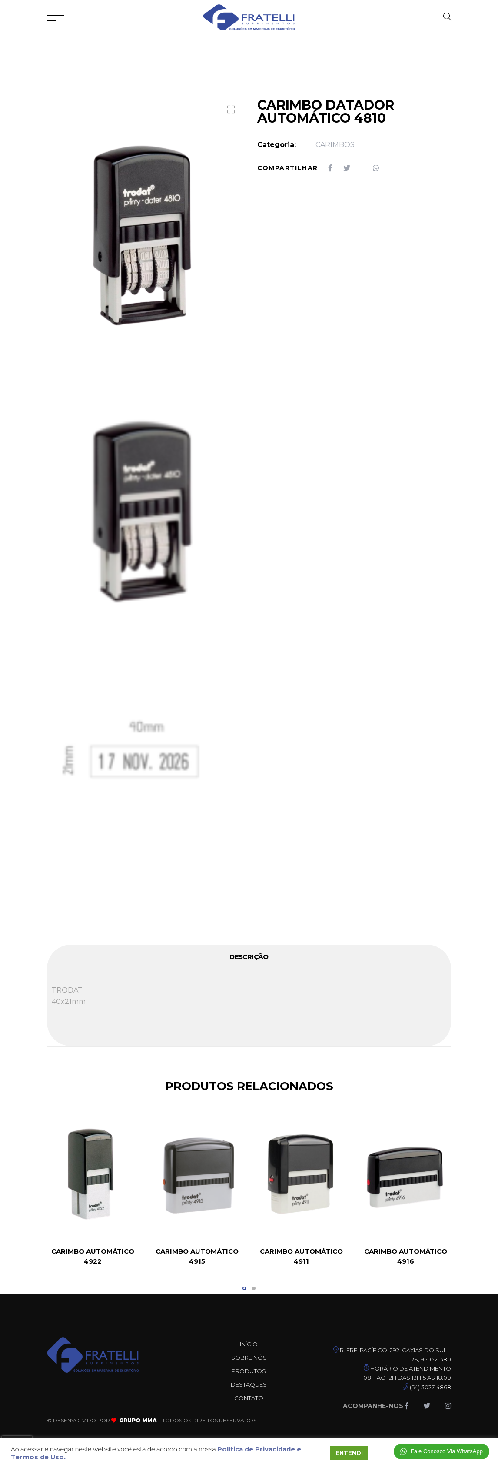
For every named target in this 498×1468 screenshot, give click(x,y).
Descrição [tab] (249, 957)
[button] (228, 110)
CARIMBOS (335, 144)
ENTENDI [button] (349, 1452)
